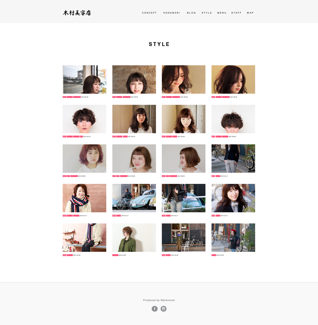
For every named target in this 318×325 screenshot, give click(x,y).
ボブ (81, 136)
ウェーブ (70, 97)
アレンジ (70, 215)
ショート (76, 136)
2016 (213, 176)
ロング (125, 136)
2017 (64, 97)
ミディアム (77, 97)
